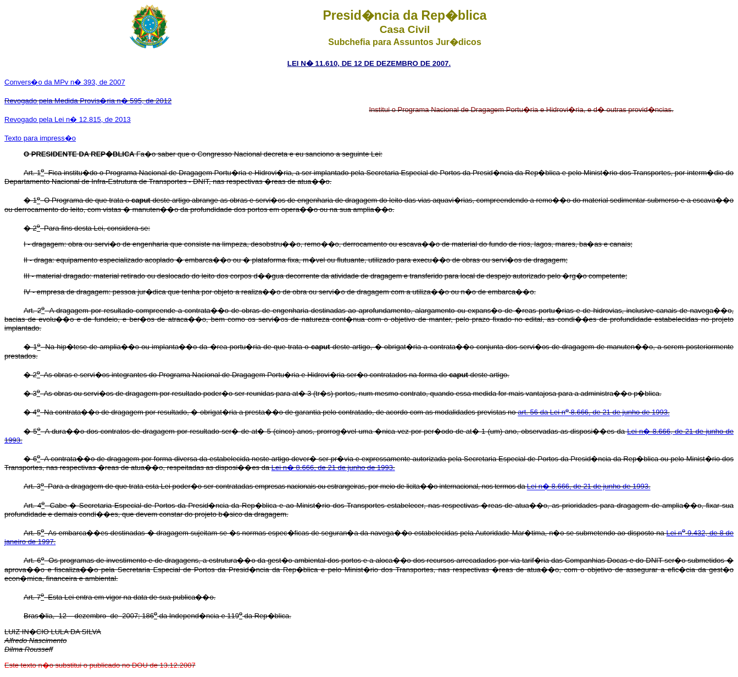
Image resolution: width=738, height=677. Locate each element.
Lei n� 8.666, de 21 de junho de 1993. (333, 467)
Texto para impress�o (40, 138)
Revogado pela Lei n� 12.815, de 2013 (67, 119)
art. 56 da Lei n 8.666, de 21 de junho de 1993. (593, 413)
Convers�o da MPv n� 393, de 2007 (64, 82)
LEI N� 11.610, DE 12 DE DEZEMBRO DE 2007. (369, 63)
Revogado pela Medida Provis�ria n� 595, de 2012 (87, 101)
